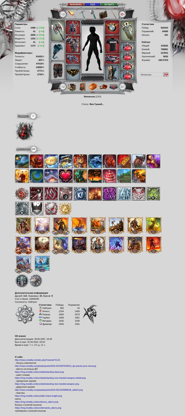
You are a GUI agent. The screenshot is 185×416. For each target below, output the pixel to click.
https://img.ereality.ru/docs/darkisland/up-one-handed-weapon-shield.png (50, 378)
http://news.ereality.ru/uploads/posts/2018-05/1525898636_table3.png (49, 390)
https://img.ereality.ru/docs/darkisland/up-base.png (39, 372)
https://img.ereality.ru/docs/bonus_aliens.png (36, 402)
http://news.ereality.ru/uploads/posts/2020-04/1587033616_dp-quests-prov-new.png (55, 366)
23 (41, 296)
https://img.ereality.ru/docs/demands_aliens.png (38, 408)
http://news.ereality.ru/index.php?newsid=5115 (37, 360)
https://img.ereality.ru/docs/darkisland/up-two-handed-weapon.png (47, 384)
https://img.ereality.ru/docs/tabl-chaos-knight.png (38, 396)
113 (25, 296)
